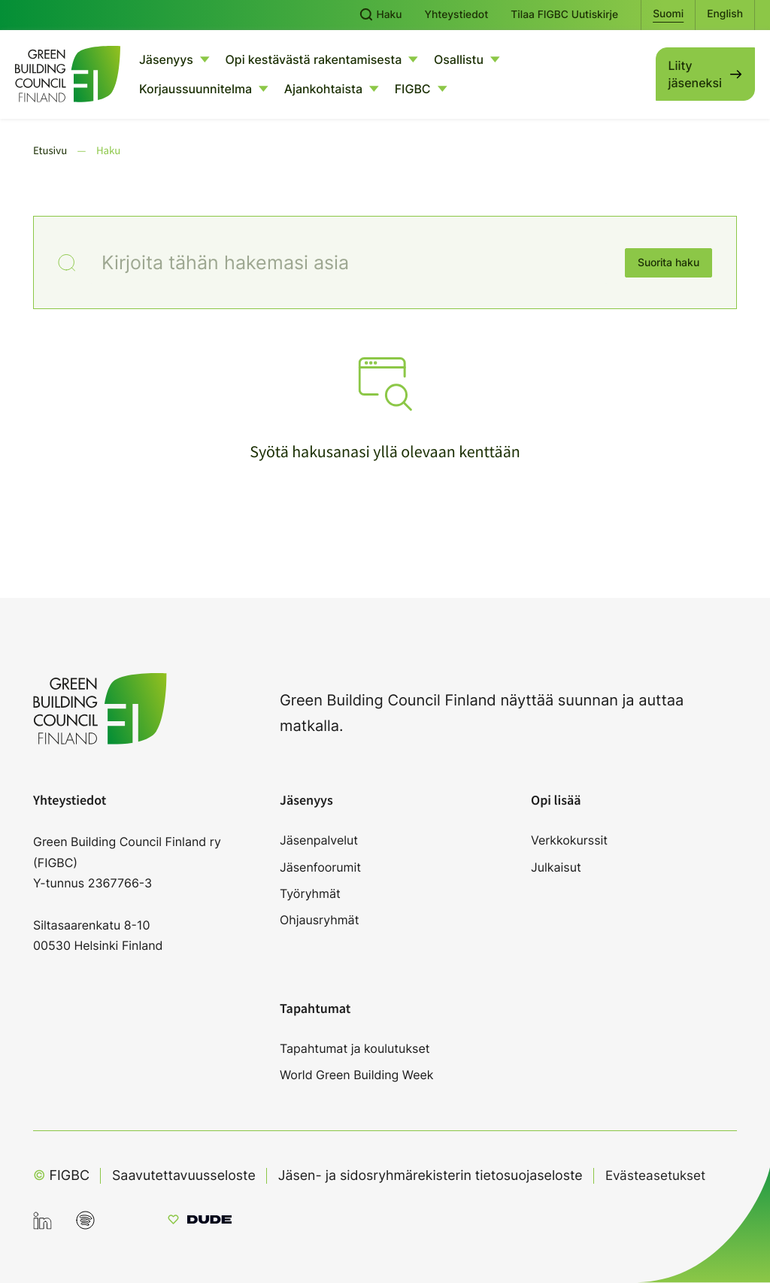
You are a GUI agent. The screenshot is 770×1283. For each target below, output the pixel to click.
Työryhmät (310, 893)
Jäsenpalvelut (319, 840)
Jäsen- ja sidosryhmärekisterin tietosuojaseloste (434, 1176)
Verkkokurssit (569, 840)
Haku (380, 15)
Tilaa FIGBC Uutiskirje (564, 15)
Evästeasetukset (663, 1175)
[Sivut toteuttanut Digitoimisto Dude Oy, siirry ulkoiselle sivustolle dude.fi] (200, 1222)
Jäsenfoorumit (320, 867)
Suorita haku (668, 262)
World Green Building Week (357, 1074)
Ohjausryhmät (319, 919)
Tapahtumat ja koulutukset (355, 1048)
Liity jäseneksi (695, 73)
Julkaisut (556, 867)
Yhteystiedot (457, 15)
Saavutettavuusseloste (184, 1176)
